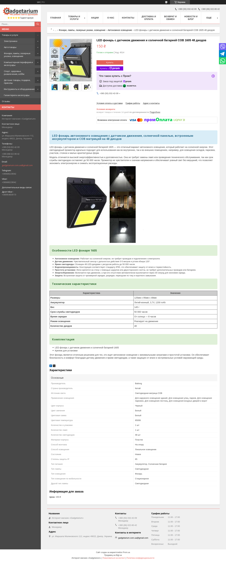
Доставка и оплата (149, 17)
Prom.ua (126, 552)
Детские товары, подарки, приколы (17, 81)
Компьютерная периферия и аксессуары (18, 63)
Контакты (128, 17)
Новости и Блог (190, 17)
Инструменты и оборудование (19, 89)
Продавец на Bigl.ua (113, 555)
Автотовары (10, 47)
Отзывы (6, 101)
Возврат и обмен (170, 17)
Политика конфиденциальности (140, 558)
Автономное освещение (120, 30)
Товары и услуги (10, 35)
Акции (95, 17)
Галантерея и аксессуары (17, 95)
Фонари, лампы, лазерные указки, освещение (17, 55)
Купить (109, 62)
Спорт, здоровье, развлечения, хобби (14, 72)
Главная (55, 17)
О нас (110, 17)
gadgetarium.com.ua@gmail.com (17, 165)
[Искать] (38, 24)
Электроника (10, 41)
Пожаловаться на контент (113, 558)
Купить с (110, 68)
